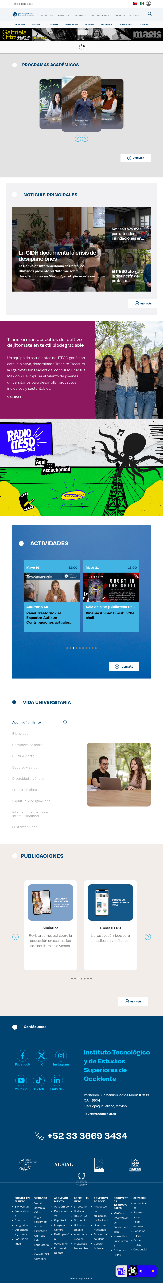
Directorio (80, 1206)
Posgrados (21, 1225)
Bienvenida (22, 1206)
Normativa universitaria (121, 1241)
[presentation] (15, 937)
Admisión (144, 24)
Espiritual (60, 1220)
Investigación (72, 24)
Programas (20, 24)
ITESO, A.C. (80, 1216)
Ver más (14, 397)
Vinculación (106, 24)
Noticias (36, 24)
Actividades (52, 24)
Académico (61, 1206)
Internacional (126, 24)
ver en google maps (100, 1114)
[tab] (41, 722)
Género (58, 1229)
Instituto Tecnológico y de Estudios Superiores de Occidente (117, 1065)
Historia (79, 1211)
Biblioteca (40, 1231)
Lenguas (59, 1225)
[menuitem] (47, 15)
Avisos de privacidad (81, 1278)
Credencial (140, 1249)
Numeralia (80, 1220)
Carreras (20, 1220)
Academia (89, 24)
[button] (67, 648)
